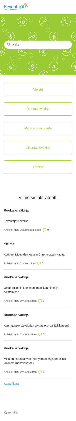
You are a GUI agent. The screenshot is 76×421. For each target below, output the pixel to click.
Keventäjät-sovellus (16, 221)
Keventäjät (11, 412)
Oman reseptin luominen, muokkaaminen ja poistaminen (31, 290)
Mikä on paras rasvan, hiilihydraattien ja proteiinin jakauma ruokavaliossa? (35, 361)
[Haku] (38, 45)
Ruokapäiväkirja (16, 210)
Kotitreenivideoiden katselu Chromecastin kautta (34, 254)
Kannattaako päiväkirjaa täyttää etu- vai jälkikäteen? (36, 325)
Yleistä (9, 244)
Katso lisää (11, 383)
